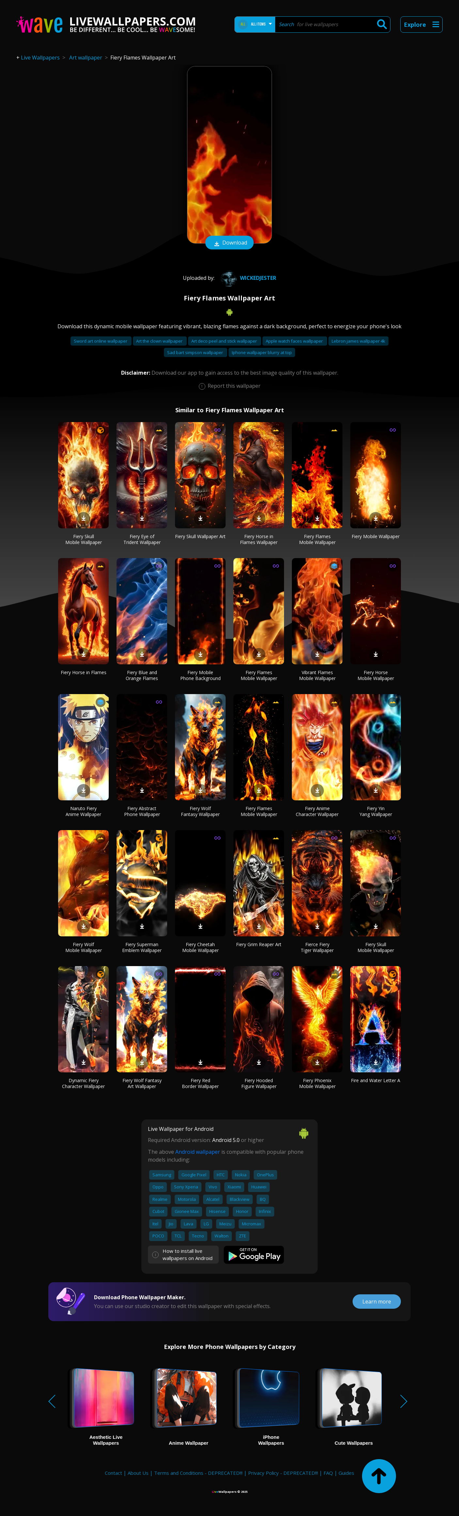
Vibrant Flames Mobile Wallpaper (317, 675)
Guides (346, 1473)
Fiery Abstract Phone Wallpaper (142, 811)
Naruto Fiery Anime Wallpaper (83, 811)
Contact (113, 1473)
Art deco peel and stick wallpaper (224, 341)
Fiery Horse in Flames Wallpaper (258, 539)
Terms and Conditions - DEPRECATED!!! (198, 1473)
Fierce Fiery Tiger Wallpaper (317, 947)
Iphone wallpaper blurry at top (262, 352)
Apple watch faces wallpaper (295, 341)
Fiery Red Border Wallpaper (200, 1083)
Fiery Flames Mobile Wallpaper (317, 539)
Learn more (376, 1301)
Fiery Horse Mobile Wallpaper (375, 675)
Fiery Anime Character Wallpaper (317, 811)
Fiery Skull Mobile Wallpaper (83, 539)
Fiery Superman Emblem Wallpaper (142, 947)
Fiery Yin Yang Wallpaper (375, 811)
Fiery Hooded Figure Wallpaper (259, 1083)
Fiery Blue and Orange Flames (142, 675)
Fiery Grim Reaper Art (258, 944)
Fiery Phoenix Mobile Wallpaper (317, 1083)
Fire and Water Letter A (375, 1080)
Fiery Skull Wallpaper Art (200, 536)
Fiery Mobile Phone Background (200, 675)
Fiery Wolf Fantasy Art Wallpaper (142, 1083)
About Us (138, 1473)
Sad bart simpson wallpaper (195, 352)
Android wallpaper (197, 1151)
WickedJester (247, 277)
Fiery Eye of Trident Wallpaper (142, 539)
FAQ (328, 1473)
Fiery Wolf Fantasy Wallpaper (200, 811)
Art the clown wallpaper (159, 341)
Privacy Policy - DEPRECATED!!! (283, 1473)
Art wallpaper (85, 57)
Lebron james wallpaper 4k (358, 341)
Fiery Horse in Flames (83, 672)
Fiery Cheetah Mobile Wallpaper (200, 947)
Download (229, 243)
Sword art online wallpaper (101, 341)
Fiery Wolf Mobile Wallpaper (83, 947)
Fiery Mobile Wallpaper (376, 536)
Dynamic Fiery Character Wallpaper (83, 1083)
